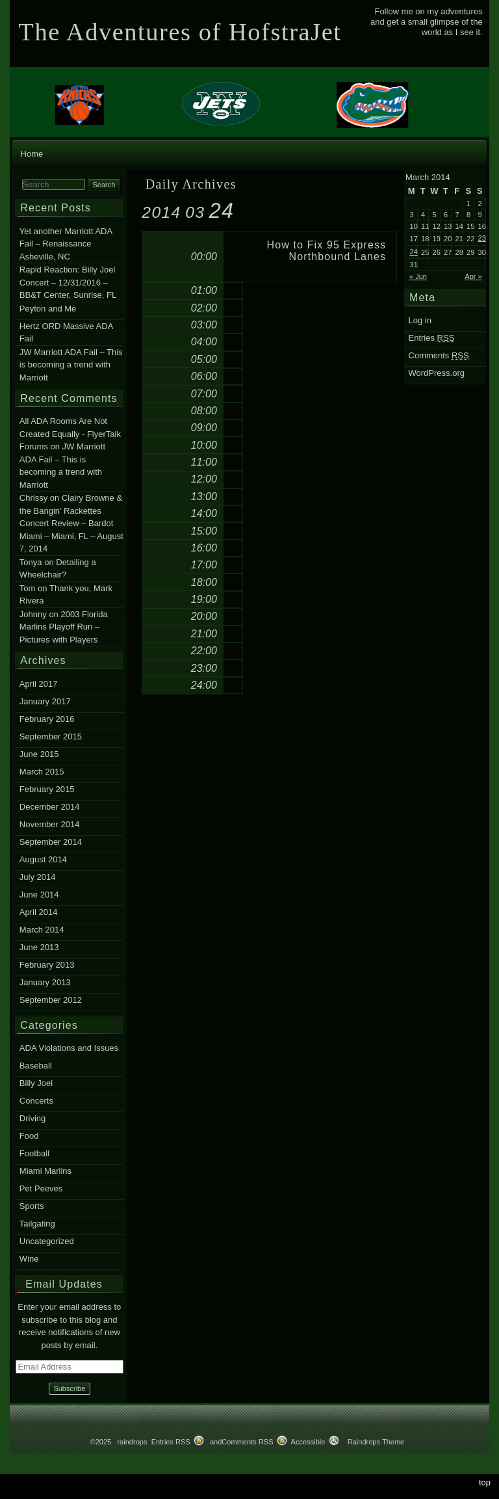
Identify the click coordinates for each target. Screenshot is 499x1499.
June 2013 (39, 947)
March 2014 (41, 930)
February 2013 (47, 965)
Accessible (308, 1442)
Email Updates (64, 1284)
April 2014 (38, 912)
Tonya (30, 562)
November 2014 (49, 824)
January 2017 (45, 701)
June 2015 (39, 754)
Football (34, 1153)
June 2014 (39, 894)
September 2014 (50, 842)
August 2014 (43, 859)
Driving (32, 1118)
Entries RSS (170, 1442)
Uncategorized (46, 1241)
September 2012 (50, 1000)
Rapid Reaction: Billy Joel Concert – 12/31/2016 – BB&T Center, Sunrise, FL (67, 282)
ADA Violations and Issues (68, 1048)
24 (414, 252)
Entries (432, 338)
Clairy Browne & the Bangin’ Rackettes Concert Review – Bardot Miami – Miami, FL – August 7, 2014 (71, 524)
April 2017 (38, 684)
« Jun (418, 276)
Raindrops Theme (376, 1442)
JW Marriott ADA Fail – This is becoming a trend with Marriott (71, 364)
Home (32, 154)
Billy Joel (36, 1083)
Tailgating (37, 1223)
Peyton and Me (47, 308)
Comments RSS (247, 1442)
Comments (439, 355)
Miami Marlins (45, 1171)
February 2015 (47, 789)
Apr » (473, 276)
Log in (420, 320)
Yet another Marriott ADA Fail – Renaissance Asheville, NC (65, 243)
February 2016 (47, 719)
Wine (29, 1259)
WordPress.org (437, 373)
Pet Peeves (41, 1188)
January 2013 (45, 982)
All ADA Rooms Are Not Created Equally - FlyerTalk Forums (70, 434)
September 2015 (50, 736)
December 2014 (49, 807)
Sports (31, 1206)
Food (29, 1136)
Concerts (36, 1101)
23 (482, 238)
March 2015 (41, 771)
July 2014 (37, 877)
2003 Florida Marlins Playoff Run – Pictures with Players (63, 626)
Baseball (35, 1065)
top (485, 1482)
